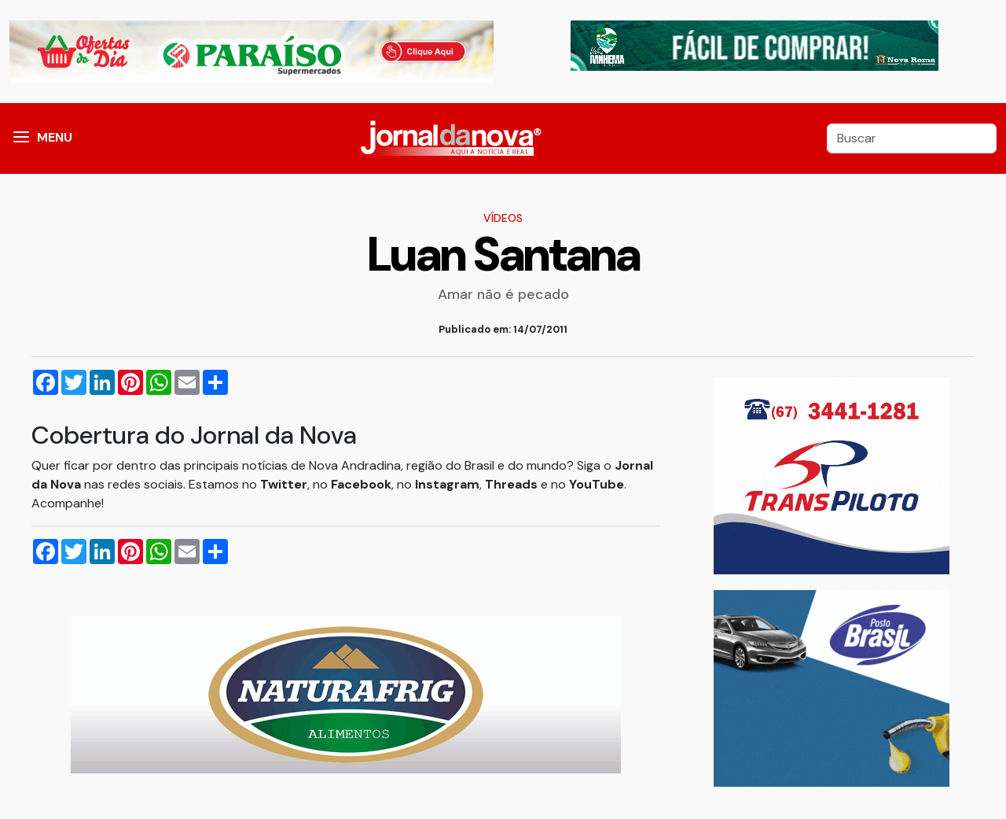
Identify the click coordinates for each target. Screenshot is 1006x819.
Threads (513, 484)
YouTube (596, 484)
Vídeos (503, 218)
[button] (21, 138)
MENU (54, 137)
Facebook (361, 484)
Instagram (447, 484)
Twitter (283, 484)
